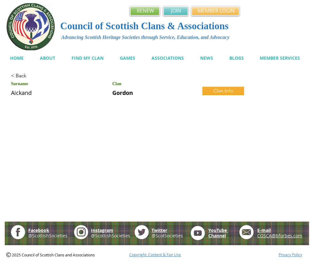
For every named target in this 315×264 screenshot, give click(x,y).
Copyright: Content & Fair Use (155, 254)
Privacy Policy (290, 254)
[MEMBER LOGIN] (215, 11)
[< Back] (33, 76)
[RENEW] (145, 11)
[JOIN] (175, 11)
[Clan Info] (223, 91)
